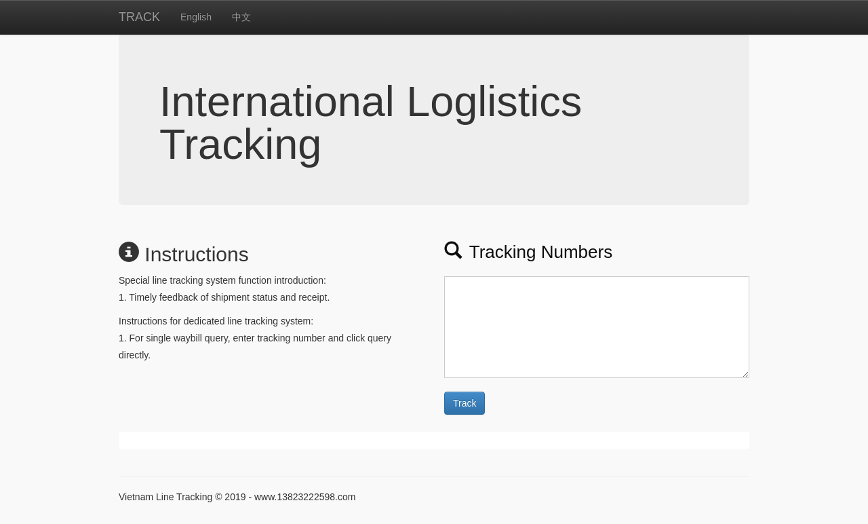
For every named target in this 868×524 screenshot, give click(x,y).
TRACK (139, 17)
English (196, 17)
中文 (241, 17)
